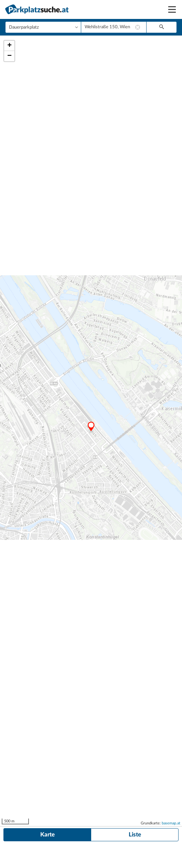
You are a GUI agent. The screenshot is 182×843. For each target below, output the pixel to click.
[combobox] (114, 27)
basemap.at (171, 823)
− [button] (9, 56)
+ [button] (9, 46)
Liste (135, 834)
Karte (47, 834)
